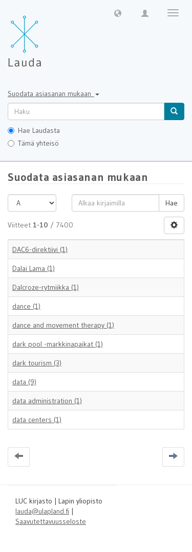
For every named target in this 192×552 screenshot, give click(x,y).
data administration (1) (47, 400)
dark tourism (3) (36, 362)
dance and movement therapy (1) (63, 325)
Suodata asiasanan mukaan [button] (53, 93)
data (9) (24, 381)
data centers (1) (36, 419)
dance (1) (26, 306)
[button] (118, 12)
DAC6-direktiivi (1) (40, 249)
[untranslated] (86, 111)
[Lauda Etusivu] (46, 36)
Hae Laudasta (34, 130)
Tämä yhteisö (33, 143)
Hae (171, 203)
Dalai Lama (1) (33, 268)
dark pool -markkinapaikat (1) (57, 344)
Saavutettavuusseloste (50, 521)
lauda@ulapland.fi (42, 511)
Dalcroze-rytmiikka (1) (45, 287)
